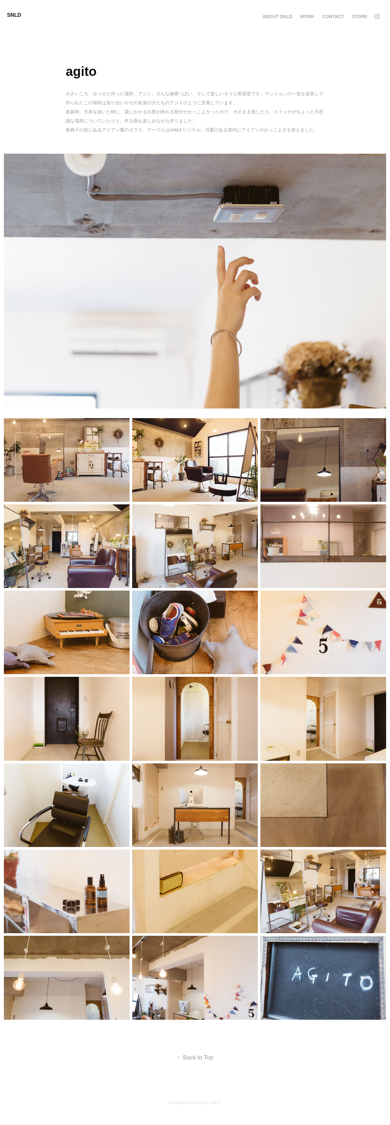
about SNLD (277, 16)
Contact (333, 16)
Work (307, 16)
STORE (359, 16)
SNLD (14, 15)
